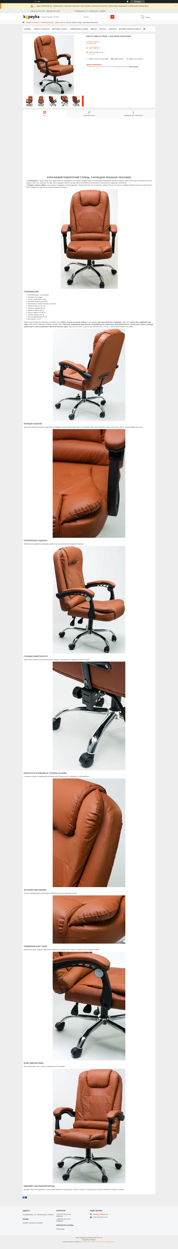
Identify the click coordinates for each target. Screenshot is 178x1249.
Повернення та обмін (79, 29)
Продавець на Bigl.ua (89, 1240)
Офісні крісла (60, 22)
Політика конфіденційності (107, 1242)
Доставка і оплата (59, 29)
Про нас (102, 29)
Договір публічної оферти (130, 29)
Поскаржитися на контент (89, 1242)
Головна (27, 29)
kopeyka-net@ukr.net (100, 1214)
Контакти (113, 29)
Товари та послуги (32, 22)
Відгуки (94, 29)
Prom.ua (99, 1237)
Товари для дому (47, 22)
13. (37, 319)
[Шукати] (112, 17)
